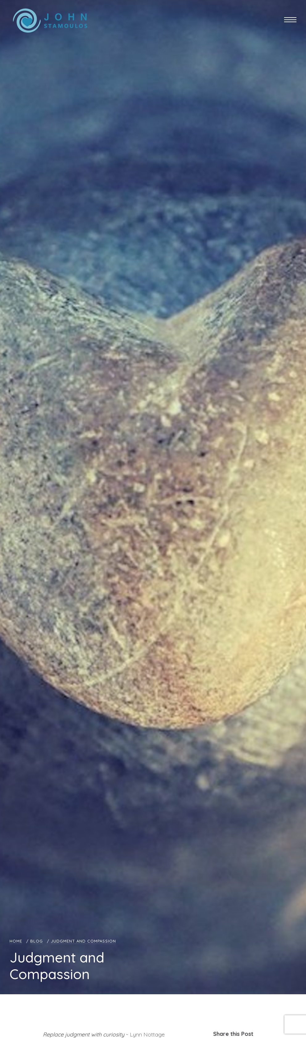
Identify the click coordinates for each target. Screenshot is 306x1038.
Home (16, 941)
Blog (36, 941)
